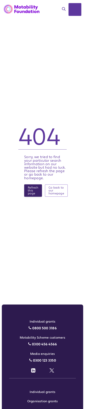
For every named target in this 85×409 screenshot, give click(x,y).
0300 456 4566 (44, 344)
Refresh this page (33, 190)
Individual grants (42, 392)
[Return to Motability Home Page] (21, 9)
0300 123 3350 (44, 361)
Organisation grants (42, 401)
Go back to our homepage (56, 190)
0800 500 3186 (44, 328)
